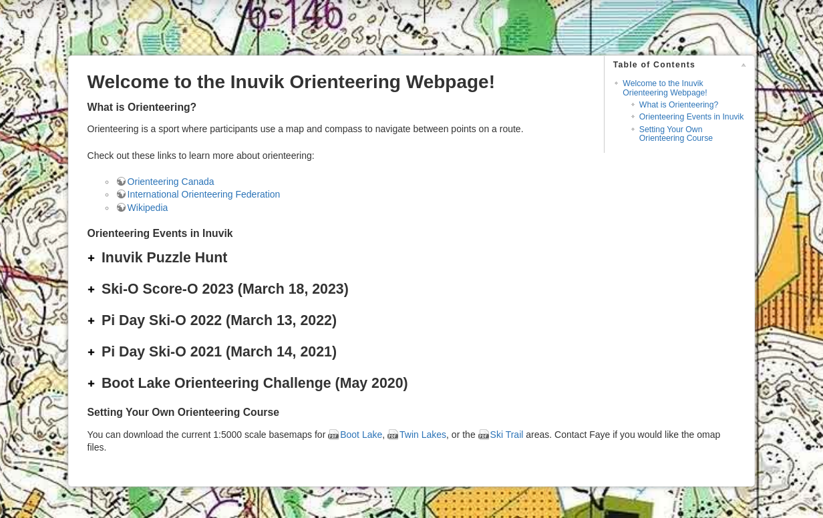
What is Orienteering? (678, 104)
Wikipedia (148, 207)
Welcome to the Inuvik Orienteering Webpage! (665, 88)
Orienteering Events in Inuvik (691, 116)
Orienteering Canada (171, 181)
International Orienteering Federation (204, 194)
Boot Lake (361, 434)
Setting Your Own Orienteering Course (676, 134)
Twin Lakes (422, 434)
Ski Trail (507, 434)
